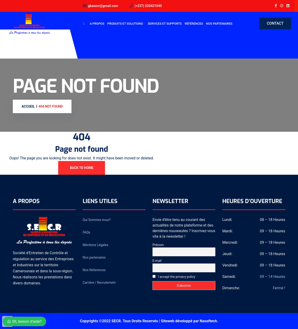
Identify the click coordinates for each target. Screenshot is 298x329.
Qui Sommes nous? (97, 220)
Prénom (158, 245)
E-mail (157, 261)
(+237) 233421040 (148, 6)
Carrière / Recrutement (99, 282)
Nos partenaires (219, 23)
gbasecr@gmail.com (103, 6)
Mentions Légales (95, 245)
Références (194, 23)
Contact (275, 23)
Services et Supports (165, 23)
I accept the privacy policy (173, 277)
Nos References (94, 270)
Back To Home (81, 168)
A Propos (97, 23)
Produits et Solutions (125, 23)
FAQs (86, 232)
